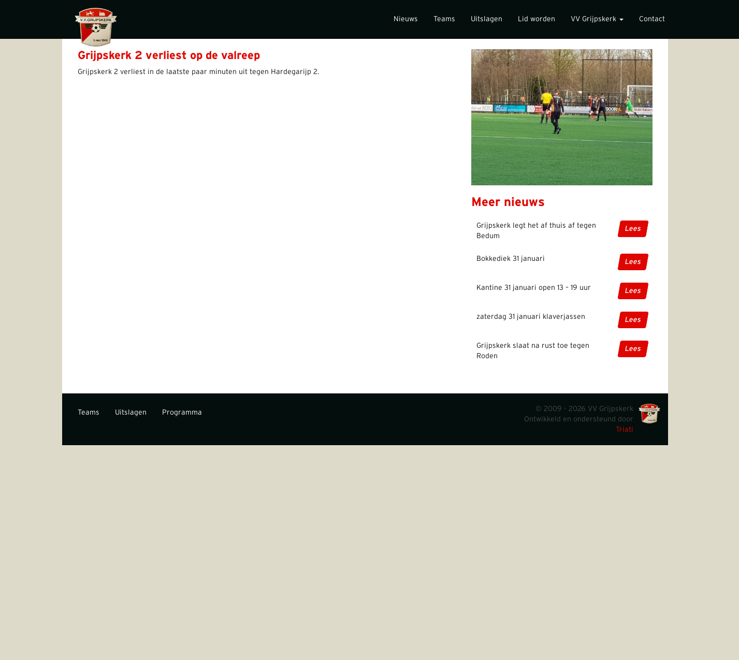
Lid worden (536, 19)
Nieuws (406, 19)
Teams (444, 19)
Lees (632, 228)
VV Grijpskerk (597, 19)
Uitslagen (486, 19)
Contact (652, 19)
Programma (182, 412)
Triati (624, 429)
